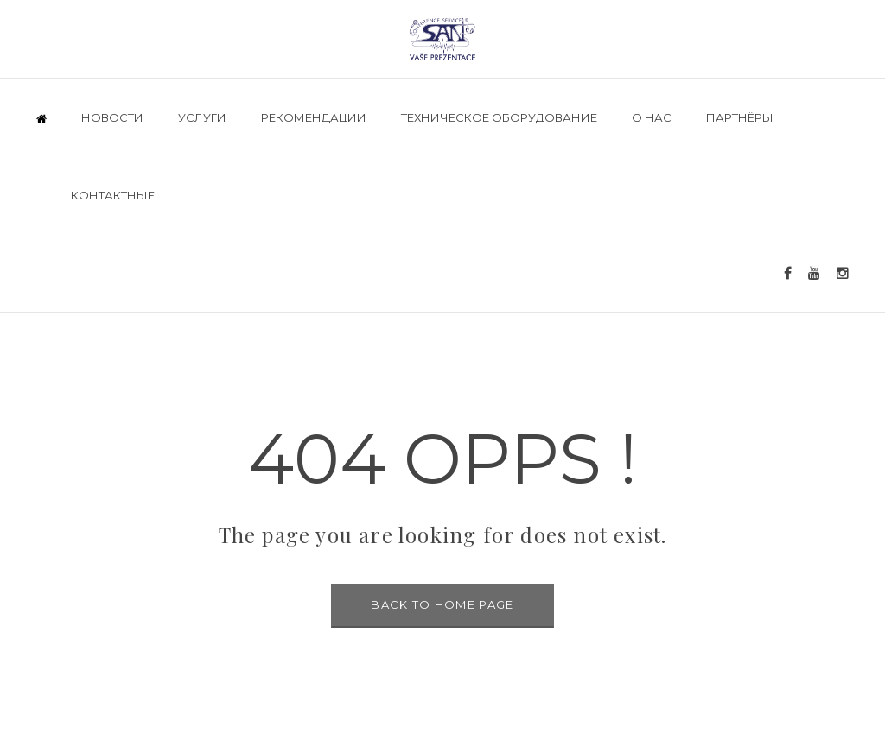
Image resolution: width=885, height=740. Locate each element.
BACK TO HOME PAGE (442, 604)
